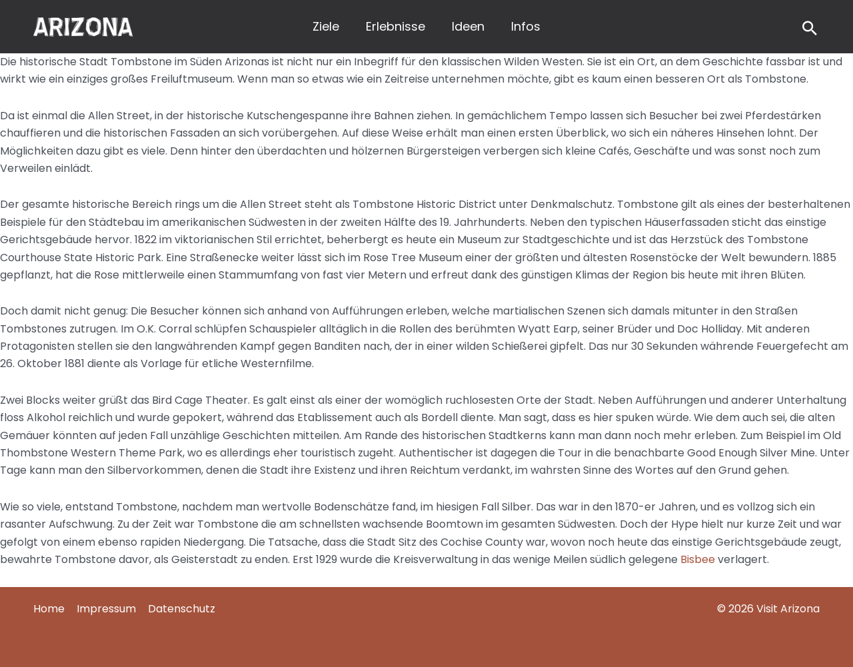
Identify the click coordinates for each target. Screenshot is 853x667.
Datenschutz (181, 608)
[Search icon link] (810, 30)
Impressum (106, 608)
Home (49, 608)
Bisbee (697, 559)
